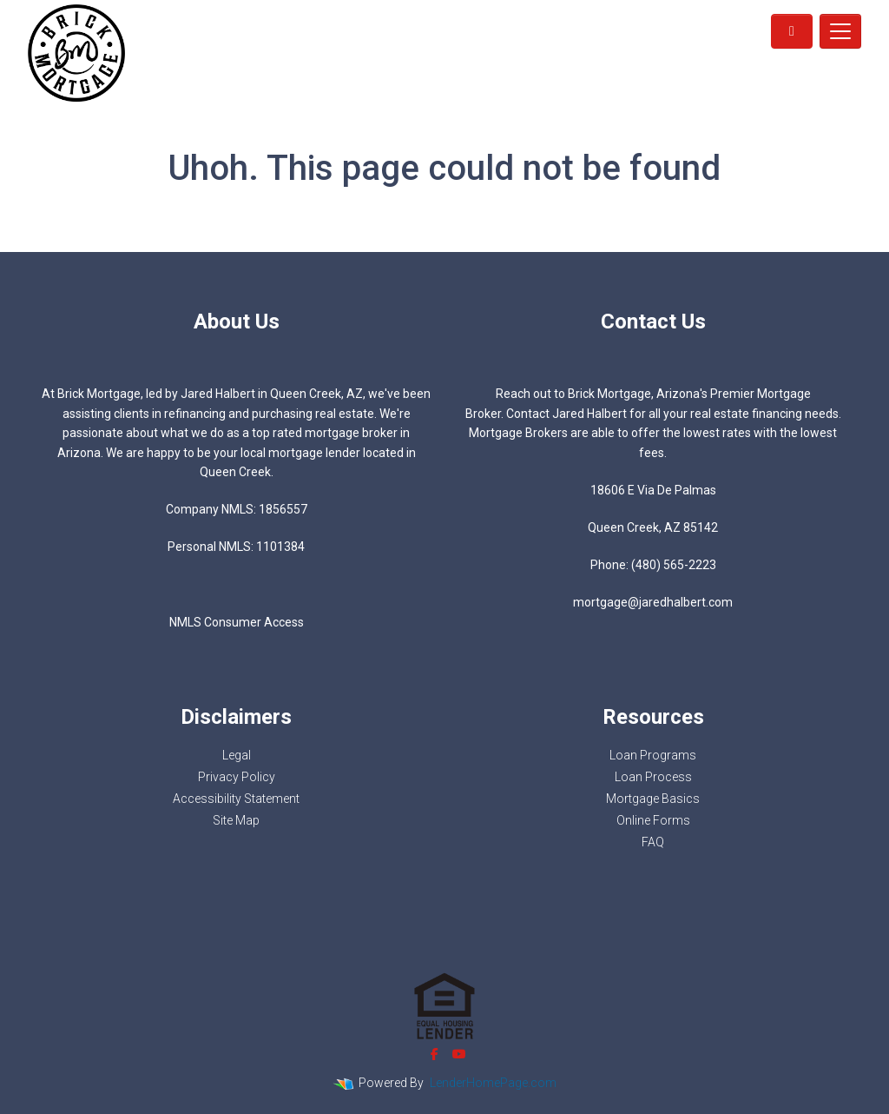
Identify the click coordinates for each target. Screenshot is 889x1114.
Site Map (236, 820)
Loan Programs (652, 755)
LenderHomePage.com (493, 1083)
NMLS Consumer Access (236, 622)
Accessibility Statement (236, 799)
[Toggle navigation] (840, 31)
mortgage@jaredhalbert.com (653, 602)
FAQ (653, 842)
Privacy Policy (236, 777)
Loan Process (653, 777)
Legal (236, 755)
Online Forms (653, 820)
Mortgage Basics (653, 799)
